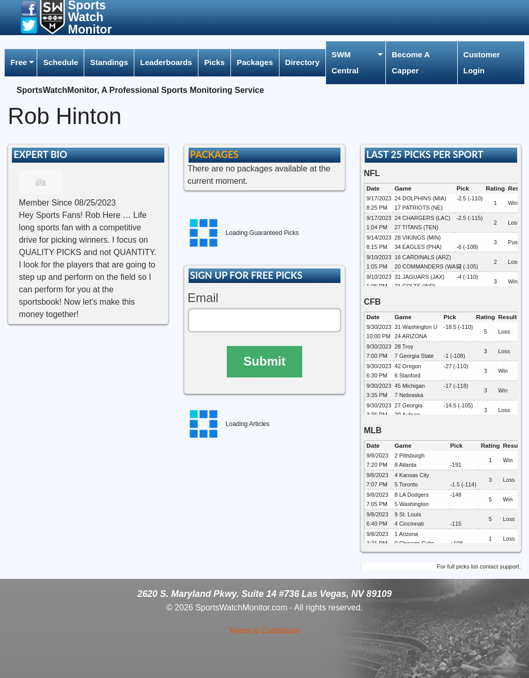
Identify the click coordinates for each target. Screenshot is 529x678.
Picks (214, 62)
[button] (29, 8)
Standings (109, 62)
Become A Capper (411, 62)
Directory (302, 62)
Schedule (61, 62)
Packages (255, 62)
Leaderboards (166, 62)
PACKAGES (214, 154)
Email (203, 298)
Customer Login (481, 62)
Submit (264, 361)
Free (18, 62)
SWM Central (345, 62)
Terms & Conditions (265, 630)
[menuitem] (21, 62)
